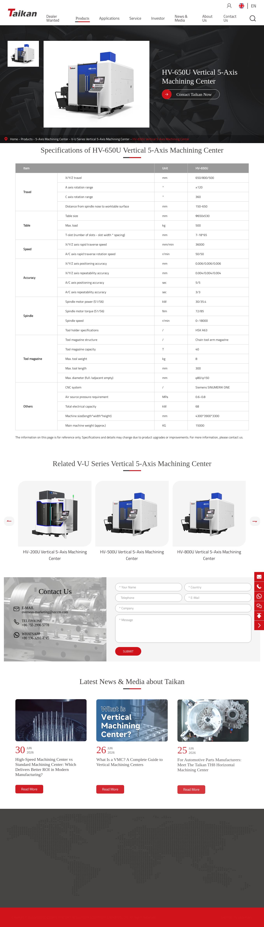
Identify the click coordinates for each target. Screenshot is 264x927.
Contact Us (230, 18)
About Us (207, 18)
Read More (29, 792)
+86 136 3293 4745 (35, 638)
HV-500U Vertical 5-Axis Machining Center (132, 555)
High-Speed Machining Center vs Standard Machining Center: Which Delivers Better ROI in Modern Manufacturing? (45, 770)
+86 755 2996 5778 (35, 625)
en (253, 6)
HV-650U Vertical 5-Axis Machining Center (160, 139)
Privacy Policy (242, 917)
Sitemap (225, 917)
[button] (9, 521)
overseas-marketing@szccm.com (45, 612)
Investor (158, 18)
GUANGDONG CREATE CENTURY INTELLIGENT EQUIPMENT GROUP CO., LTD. (79, 917)
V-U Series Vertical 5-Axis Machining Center (100, 139)
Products (82, 18)
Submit (128, 651)
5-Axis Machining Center (51, 139)
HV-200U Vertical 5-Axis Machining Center (55, 555)
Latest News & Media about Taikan (131, 684)
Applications (109, 18)
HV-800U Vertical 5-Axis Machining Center (209, 555)
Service (135, 18)
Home (14, 139)
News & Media (181, 18)
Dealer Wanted (52, 18)
